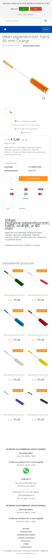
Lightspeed (19, 553)
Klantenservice (26, 547)
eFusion (33, 553)
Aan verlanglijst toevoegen (27, 121)
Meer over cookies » (26, 14)
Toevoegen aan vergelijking (27, 129)
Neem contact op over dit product (27, 125)
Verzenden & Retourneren (26, 535)
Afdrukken (27, 132)
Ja (24, 9)
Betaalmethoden (26, 532)
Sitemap (26, 544)
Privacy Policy (26, 541)
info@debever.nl (27, 495)
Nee (35, 9)
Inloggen (26, 529)
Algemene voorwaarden (26, 538)
